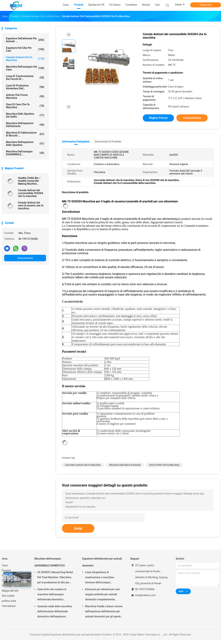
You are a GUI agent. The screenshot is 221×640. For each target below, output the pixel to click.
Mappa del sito (10, 590)
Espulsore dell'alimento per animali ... (25, 40)
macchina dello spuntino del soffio (25, 115)
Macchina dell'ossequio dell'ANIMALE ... (25, 153)
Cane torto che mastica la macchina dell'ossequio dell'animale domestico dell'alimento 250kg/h (51, 595)
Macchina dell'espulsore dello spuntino (25, 143)
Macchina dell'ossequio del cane (25, 68)
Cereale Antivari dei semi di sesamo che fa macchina (30, 205)
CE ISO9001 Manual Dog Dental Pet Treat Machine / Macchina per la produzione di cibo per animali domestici (55, 578)
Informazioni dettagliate (76, 141)
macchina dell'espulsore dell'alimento (25, 125)
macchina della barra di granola (125, 465)
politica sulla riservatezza (9, 603)
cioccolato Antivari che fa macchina (83, 465)
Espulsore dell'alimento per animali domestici (102, 562)
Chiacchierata (25, 258)
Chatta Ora (206, 4)
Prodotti (6, 570)
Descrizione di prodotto (108, 141)
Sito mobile (8, 595)
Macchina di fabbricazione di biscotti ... (25, 134)
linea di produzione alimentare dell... (25, 87)
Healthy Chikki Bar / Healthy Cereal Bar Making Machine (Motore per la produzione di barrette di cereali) (32, 180)
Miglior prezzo (158, 118)
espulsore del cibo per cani (25, 49)
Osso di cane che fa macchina (25, 106)
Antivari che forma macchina (25, 96)
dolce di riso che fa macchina (164, 465)
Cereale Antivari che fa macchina (25, 59)
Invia (78, 528)
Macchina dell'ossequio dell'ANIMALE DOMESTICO (49, 562)
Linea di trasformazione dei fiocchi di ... (25, 77)
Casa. (5, 565)
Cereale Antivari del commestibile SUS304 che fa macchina (30, 193)
